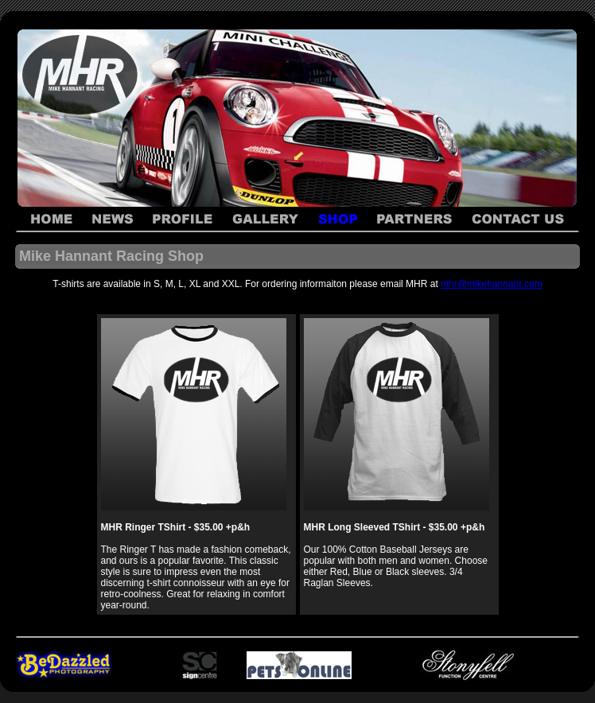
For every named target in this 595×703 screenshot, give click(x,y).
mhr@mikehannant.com (491, 283)
